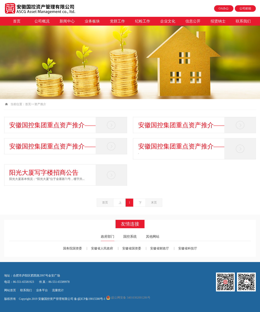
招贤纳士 (218, 21)
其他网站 (152, 236)
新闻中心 (67, 21)
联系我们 (243, 21)
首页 (17, 21)
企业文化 (167, 21)
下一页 (140, 204)
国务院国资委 (72, 248)
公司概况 (41, 21)
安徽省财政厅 (159, 248)
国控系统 (130, 236)
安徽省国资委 (131, 248)
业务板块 (92, 21)
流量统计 (58, 290)
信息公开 (192, 21)
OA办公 (224, 8)
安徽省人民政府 (102, 248)
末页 (154, 202)
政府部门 (107, 236)
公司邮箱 (245, 8)
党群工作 (117, 21)
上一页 (120, 204)
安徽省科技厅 (187, 248)
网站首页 (10, 290)
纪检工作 (142, 21)
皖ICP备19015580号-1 (92, 298)
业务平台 (42, 290)
